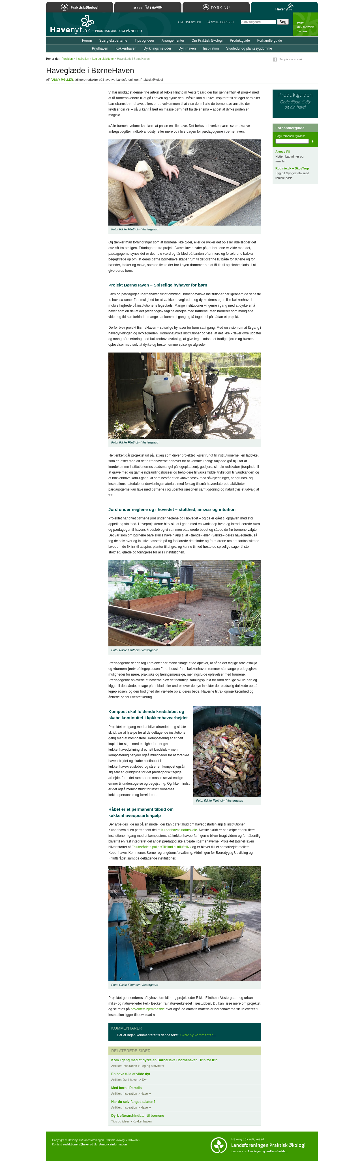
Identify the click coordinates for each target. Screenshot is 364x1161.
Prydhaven (100, 48)
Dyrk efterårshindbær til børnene (137, 1116)
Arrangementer (173, 41)
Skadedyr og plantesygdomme (249, 48)
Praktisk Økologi (79, 7)
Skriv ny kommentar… (198, 1035)
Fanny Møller (62, 79)
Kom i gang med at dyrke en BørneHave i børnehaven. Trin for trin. (165, 1060)
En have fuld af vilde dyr (130, 1074)
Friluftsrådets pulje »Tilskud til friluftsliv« (161, 847)
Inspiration (211, 48)
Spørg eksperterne (113, 41)
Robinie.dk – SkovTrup (292, 168)
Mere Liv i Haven (147, 7)
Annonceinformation (113, 1144)
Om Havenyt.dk (189, 22)
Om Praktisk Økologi (207, 41)
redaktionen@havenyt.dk (80, 1144)
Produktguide (240, 41)
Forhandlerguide (269, 41)
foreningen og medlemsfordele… (268, 1151)
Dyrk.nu (216, 7)
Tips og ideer (144, 41)
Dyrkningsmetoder (157, 48)
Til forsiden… (71, 26)
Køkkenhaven (125, 48)
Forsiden (67, 58)
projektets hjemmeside (148, 1009)
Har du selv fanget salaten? (133, 1102)
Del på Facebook (290, 59)
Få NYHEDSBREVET (220, 22)
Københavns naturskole (179, 830)
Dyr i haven (187, 48)
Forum (87, 41)
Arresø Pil (282, 151)
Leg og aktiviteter (103, 58)
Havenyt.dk (284, 7)
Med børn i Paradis (126, 1088)
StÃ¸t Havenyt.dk (305, 24)
